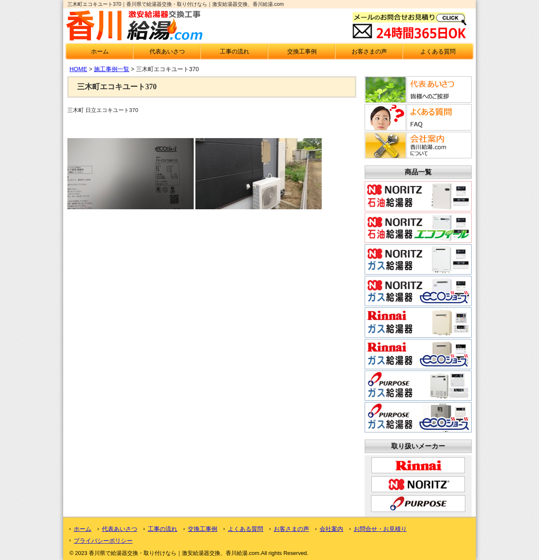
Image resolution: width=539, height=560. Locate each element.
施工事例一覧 (111, 69)
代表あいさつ (167, 51)
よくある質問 (438, 51)
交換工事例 (302, 51)
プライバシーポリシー (103, 540)
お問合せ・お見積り (380, 528)
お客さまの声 (369, 51)
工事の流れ (234, 51)
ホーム (100, 51)
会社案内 (331, 528)
